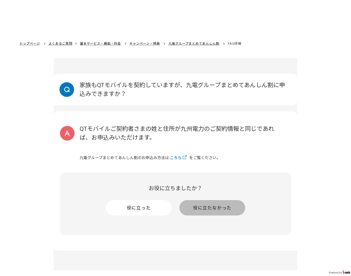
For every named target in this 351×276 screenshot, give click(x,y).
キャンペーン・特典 (144, 43)
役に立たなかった (212, 207)
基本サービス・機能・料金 (100, 43)
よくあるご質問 (60, 43)
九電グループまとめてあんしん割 (193, 43)
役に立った (139, 207)
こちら (176, 157)
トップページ (30, 43)
